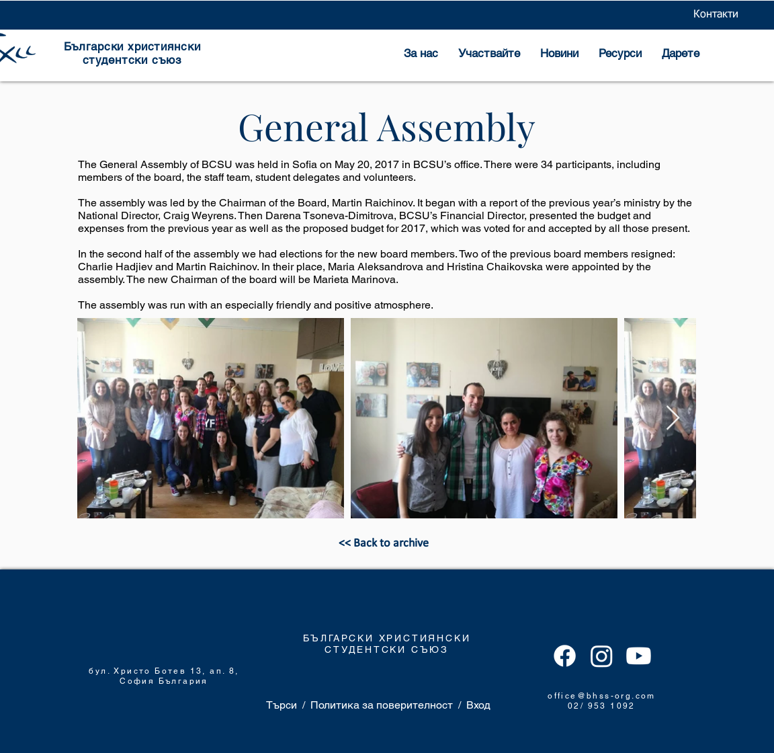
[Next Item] (673, 418)
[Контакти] (716, 14)
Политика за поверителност (381, 705)
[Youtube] (638, 655)
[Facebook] (564, 655)
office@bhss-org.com (602, 696)
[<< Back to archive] (383, 543)
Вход (478, 705)
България (183, 681)
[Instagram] (601, 655)
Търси (281, 705)
